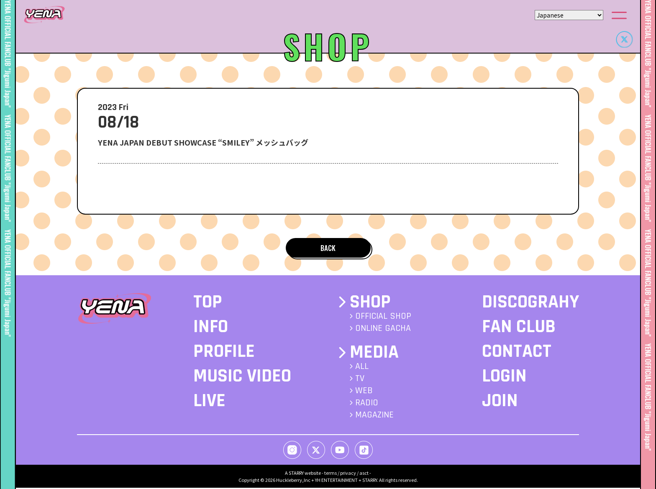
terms (330, 474)
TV (359, 379)
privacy (348, 474)
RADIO (366, 404)
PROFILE (224, 353)
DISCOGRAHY (530, 303)
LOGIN (504, 377)
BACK (328, 248)
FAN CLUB (519, 328)
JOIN (500, 402)
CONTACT (516, 353)
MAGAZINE (374, 416)
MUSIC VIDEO (242, 377)
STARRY (296, 474)
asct (364, 474)
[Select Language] (569, 15)
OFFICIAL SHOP (383, 317)
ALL (362, 367)
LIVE (209, 402)
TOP (207, 303)
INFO (210, 328)
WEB (364, 392)
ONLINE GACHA (383, 329)
